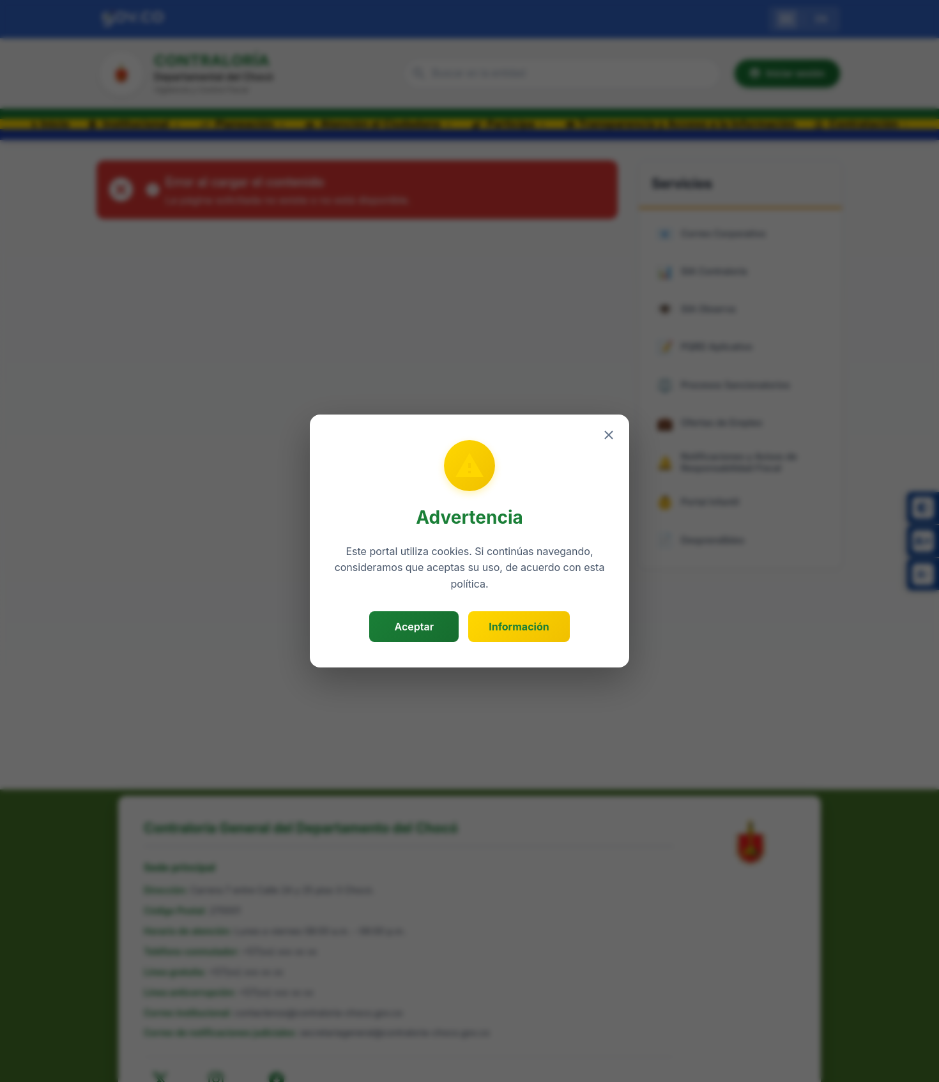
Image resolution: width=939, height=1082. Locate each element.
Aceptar (414, 626)
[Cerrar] (609, 435)
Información (519, 626)
